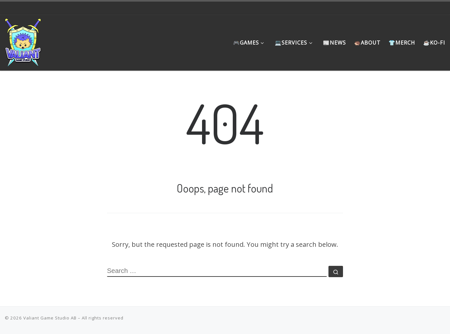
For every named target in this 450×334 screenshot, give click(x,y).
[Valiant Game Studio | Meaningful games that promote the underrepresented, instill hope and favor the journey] (23, 40)
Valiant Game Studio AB (50, 318)
